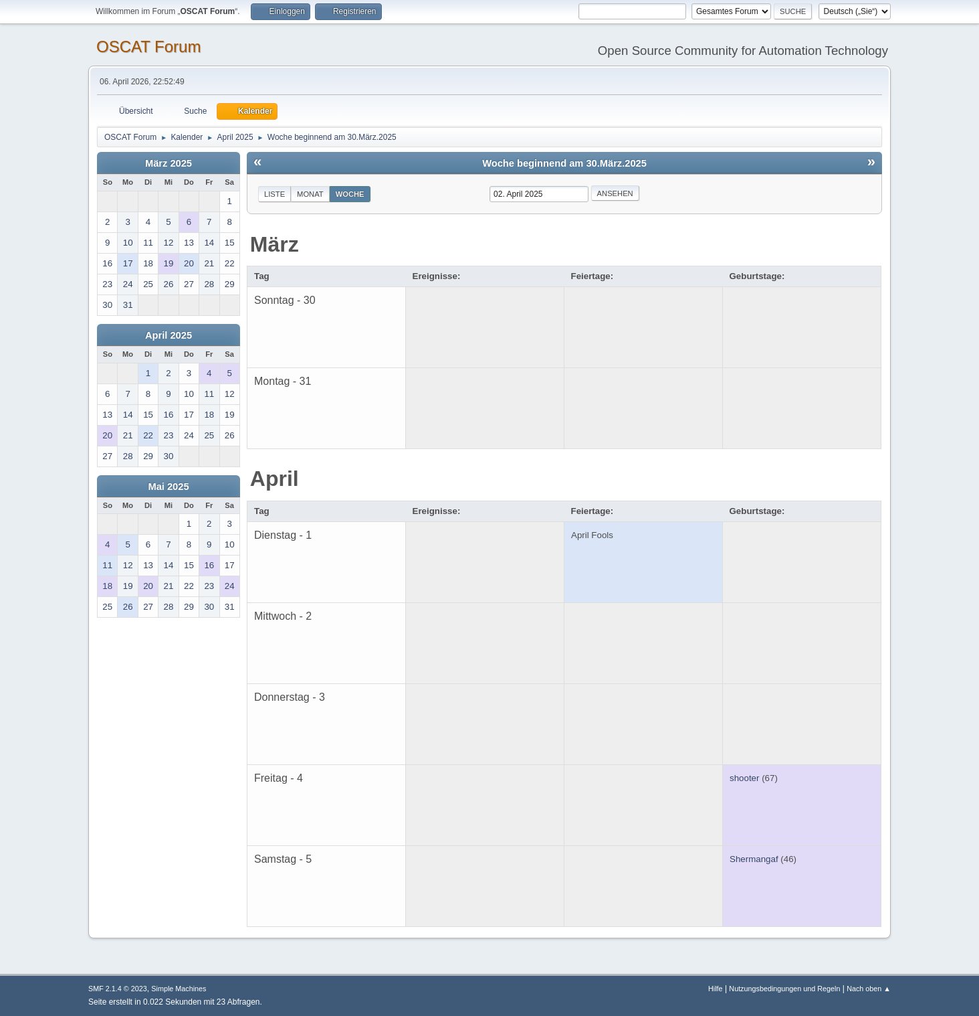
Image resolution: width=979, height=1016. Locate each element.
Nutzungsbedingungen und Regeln (784, 989)
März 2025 (168, 163)
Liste (274, 194)
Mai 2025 (168, 486)
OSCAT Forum (148, 46)
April (274, 479)
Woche (350, 194)
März (274, 244)
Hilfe (715, 989)
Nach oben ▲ (869, 989)
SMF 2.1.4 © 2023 (117, 989)
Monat (310, 194)
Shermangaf (754, 859)
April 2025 (168, 335)
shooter (744, 778)
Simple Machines (178, 989)
